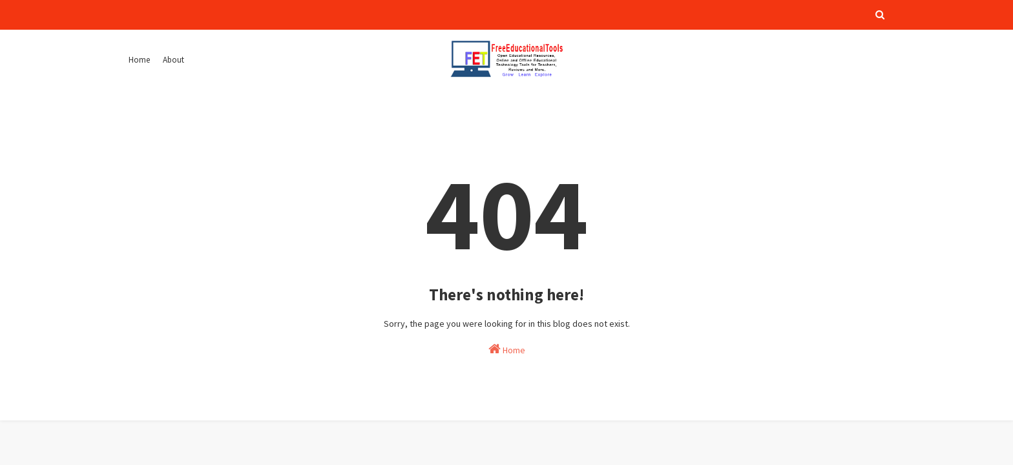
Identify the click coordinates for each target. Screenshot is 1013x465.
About (173, 59)
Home (139, 59)
